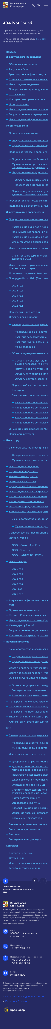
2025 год (17, 290)
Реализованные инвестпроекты (28, 496)
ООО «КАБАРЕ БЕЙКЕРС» (27, 555)
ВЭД (8, 728)
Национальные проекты (23, 476)
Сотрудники (16, 858)
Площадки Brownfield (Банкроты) (29, 278)
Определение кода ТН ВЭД (28, 784)
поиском (41, 38)
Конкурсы (18, 390)
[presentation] (35, 881)
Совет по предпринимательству (28, 667)
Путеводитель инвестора (24, 610)
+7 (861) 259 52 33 (20, 963)
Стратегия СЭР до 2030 (23, 471)
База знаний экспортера (27, 818)
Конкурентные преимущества (27, 99)
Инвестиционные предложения (25, 212)
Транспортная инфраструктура (28, 74)
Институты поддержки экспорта (28, 754)
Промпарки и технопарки (24, 312)
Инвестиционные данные (24, 84)
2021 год (17, 588)
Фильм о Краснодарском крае (27, 615)
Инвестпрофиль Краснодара (23, 56)
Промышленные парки (22, 481)
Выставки (15, 834)
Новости (11, 51)
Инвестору (12, 440)
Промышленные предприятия (30, 231)
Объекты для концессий (23, 317)
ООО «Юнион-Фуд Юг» (26, 545)
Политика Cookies (16, 1001)
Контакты (12, 845)
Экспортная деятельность (24, 829)
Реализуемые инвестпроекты (26, 501)
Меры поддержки (17, 125)
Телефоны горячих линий (24, 868)
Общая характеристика (23, 64)
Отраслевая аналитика (26, 802)
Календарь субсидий (21, 625)
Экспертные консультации (25, 839)
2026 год (17, 285)
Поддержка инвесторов (23, 133)
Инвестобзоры (18, 561)
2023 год (17, 300)
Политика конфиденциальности (24, 996)
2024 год (17, 295)
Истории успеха (19, 104)
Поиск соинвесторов (22, 434)
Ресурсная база (18, 69)
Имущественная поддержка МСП (29, 428)
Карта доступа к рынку (26, 797)
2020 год (17, 594)
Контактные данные (21, 853)
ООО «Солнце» (21, 550)
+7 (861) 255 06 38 (20, 959)
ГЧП (11, 605)
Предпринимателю (17, 641)
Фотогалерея (17, 94)
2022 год (17, 305)
